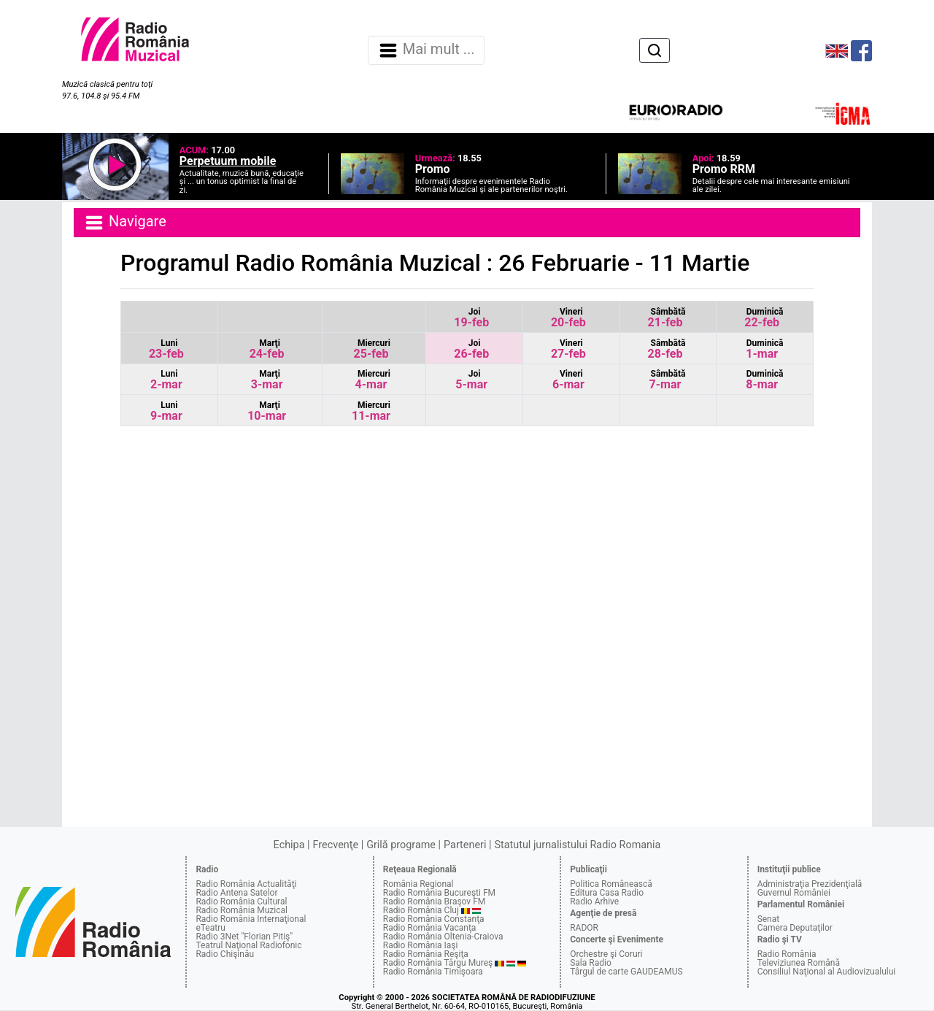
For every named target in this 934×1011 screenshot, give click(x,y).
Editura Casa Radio (607, 893)
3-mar (267, 380)
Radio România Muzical (241, 910)
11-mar (371, 411)
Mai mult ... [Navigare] (426, 50)
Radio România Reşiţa (425, 954)
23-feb (166, 349)
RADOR (584, 928)
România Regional (418, 884)
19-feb (471, 318)
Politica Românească (611, 884)
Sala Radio (590, 963)
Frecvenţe (335, 845)
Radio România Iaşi (420, 945)
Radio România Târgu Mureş (438, 963)
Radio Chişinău (225, 954)
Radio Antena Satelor (236, 893)
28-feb (667, 349)
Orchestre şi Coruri (606, 954)
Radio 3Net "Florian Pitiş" (244, 936)
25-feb (372, 349)
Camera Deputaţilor (795, 928)
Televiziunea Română (798, 963)
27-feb (568, 349)
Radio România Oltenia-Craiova (443, 936)
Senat (768, 919)
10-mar (266, 411)
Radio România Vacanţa (429, 928)
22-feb (763, 318)
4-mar (372, 380)
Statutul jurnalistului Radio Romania (577, 845)
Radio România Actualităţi (246, 884)
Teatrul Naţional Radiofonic (248, 945)
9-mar (166, 411)
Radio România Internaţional (251, 919)
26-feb (471, 349)
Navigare (124, 223)
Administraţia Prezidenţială (809, 884)
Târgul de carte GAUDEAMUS (626, 971)
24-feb (267, 349)
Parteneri (465, 845)
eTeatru (210, 928)
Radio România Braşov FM (434, 901)
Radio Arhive (594, 901)
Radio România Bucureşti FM (439, 893)
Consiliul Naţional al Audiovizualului (826, 971)
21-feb (667, 318)
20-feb (568, 318)
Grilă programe (401, 845)
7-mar (667, 380)
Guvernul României (793, 893)
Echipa (289, 845)
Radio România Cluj (421, 910)
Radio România (787, 954)
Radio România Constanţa (434, 919)
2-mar (166, 380)
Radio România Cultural (241, 901)
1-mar (764, 349)
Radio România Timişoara (433, 971)
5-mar (471, 380)
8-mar (764, 380)
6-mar (568, 380)
